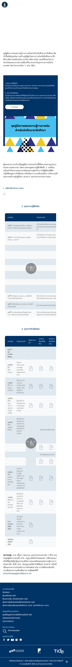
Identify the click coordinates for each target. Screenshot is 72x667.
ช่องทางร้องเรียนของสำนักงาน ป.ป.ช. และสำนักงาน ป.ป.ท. (26, 605)
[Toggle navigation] (68, 5)
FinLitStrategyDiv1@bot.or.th (17, 573)
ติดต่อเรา (6, 592)
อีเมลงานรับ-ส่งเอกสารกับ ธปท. (15, 598)
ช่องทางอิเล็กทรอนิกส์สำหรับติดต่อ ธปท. (19, 602)
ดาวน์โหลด (14, 107)
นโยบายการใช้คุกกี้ (56, 660)
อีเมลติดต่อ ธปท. (9, 595)
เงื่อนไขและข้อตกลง (16, 660)
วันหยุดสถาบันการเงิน (11, 617)
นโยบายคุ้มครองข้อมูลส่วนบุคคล (36, 660)
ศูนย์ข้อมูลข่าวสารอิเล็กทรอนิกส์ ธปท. (17, 614)
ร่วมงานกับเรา (8, 621)
